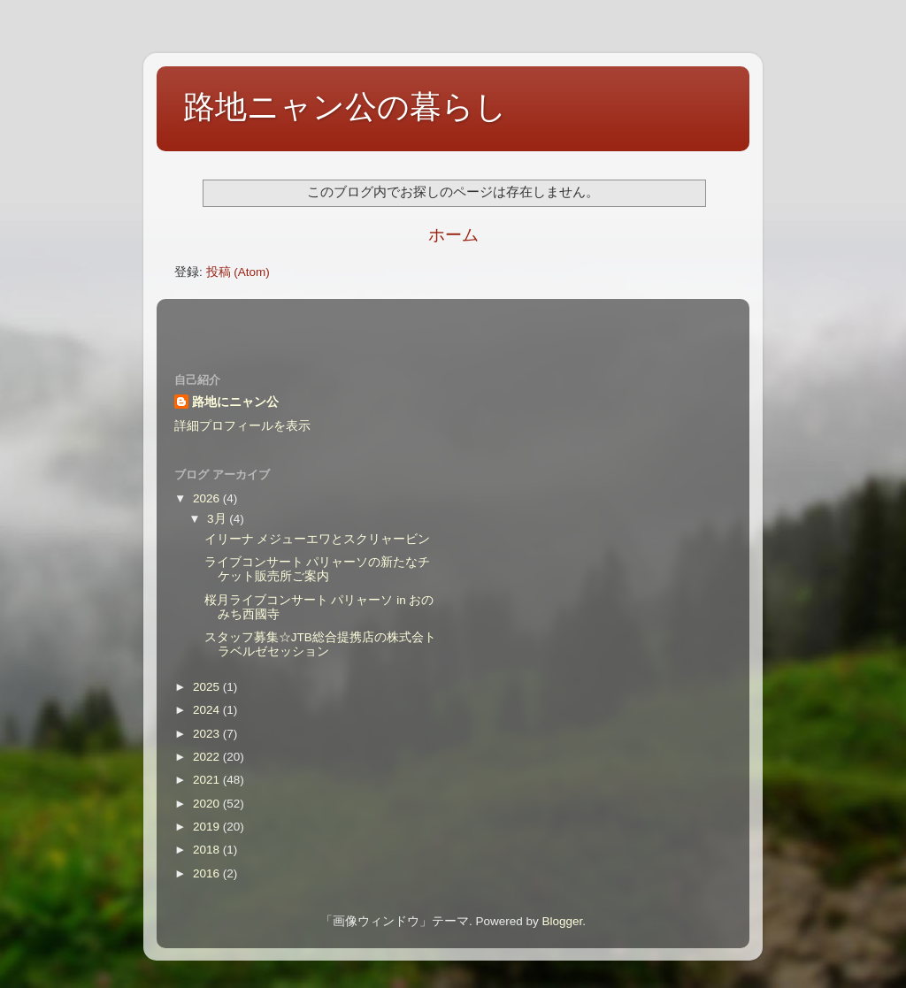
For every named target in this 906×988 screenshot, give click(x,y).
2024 (208, 709)
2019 (208, 826)
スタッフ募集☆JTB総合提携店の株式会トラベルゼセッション (320, 644)
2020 (208, 803)
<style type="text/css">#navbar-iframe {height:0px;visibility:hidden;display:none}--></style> (453, 324)
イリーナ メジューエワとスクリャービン (317, 539)
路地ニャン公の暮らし (345, 106)
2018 (208, 849)
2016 (208, 873)
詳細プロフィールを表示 (242, 426)
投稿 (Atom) (238, 272)
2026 (208, 498)
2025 (208, 686)
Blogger (561, 921)
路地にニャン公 (235, 402)
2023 (208, 733)
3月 (218, 518)
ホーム (453, 235)
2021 (208, 779)
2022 (208, 756)
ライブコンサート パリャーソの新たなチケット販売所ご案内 (317, 569)
